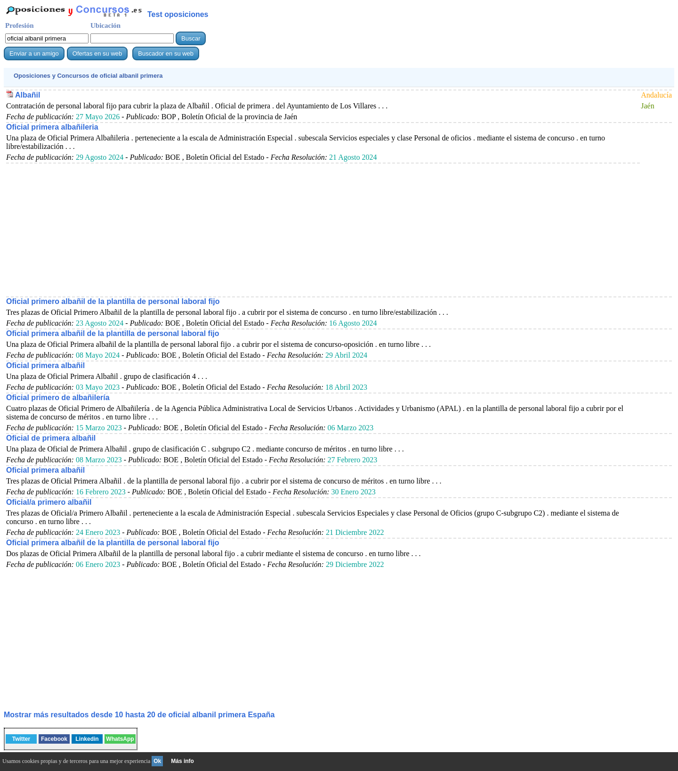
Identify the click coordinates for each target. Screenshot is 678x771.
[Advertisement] (288, 229)
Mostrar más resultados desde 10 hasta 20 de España (139, 715)
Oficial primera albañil (45, 365)
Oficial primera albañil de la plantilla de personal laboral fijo (112, 333)
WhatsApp (120, 739)
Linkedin (86, 739)
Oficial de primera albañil (51, 438)
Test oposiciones (178, 14)
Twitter (21, 739)
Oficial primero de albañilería (58, 398)
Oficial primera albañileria (52, 127)
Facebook (54, 739)
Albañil (27, 95)
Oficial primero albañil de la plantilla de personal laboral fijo (112, 301)
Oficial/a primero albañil (48, 502)
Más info (182, 761)
